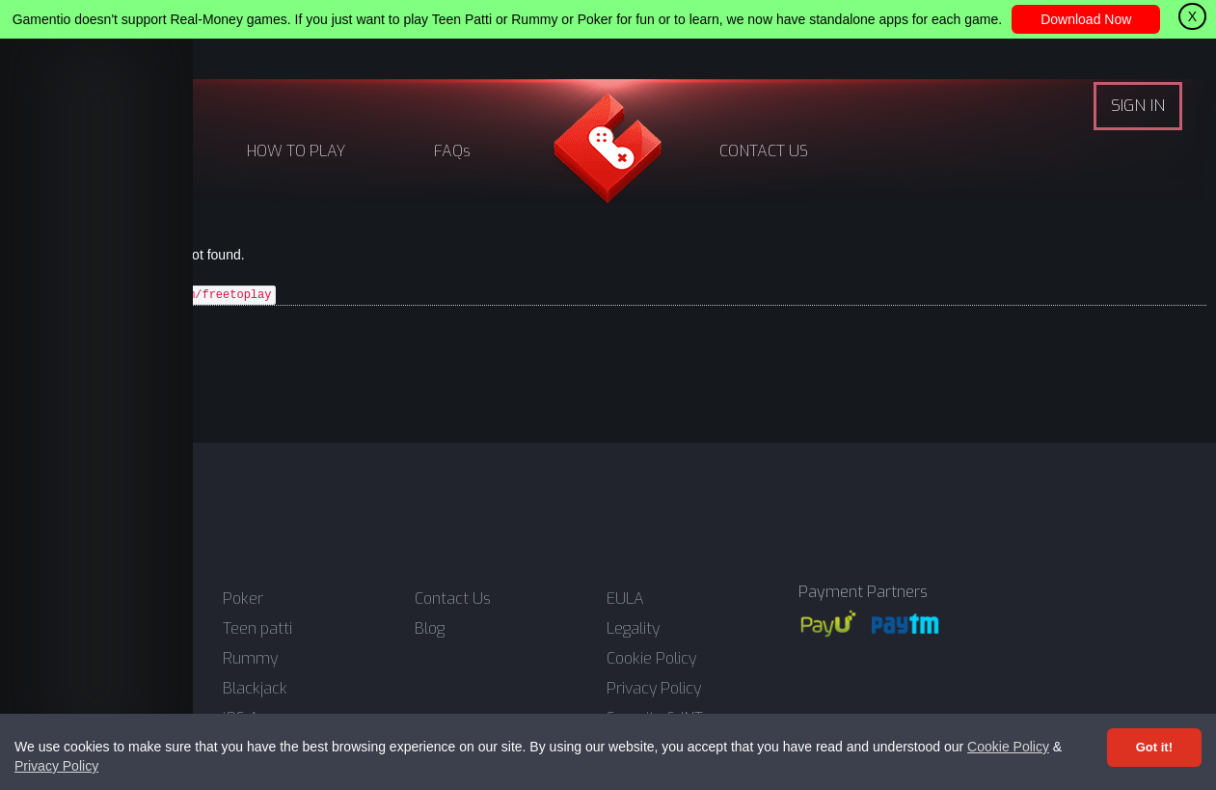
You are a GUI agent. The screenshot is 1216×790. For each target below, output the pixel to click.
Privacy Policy (56, 766)
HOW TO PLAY (296, 151)
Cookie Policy (1008, 746)
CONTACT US (763, 151)
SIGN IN (1138, 106)
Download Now (1085, 19)
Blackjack (255, 688)
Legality (633, 629)
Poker (243, 599)
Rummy (250, 658)
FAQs (452, 151)
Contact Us (453, 599)
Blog (430, 629)
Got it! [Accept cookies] (1154, 747)
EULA (625, 599)
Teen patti (257, 629)
